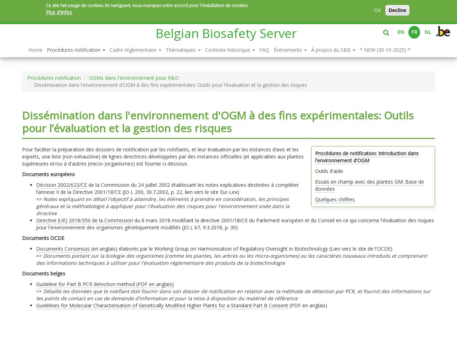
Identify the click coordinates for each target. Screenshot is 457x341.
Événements (290, 49)
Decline (397, 10)
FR (414, 32)
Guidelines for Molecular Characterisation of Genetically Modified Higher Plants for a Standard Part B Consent (162, 305)
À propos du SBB (333, 49)
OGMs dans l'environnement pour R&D (134, 77)
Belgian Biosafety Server (226, 33)
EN (400, 32)
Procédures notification (76, 49)
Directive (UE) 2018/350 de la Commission (84, 220)
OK (377, 10)
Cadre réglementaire (135, 49)
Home (35, 49)
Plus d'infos (59, 12)
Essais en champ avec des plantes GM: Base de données (369, 185)
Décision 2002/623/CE (61, 184)
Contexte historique (230, 49)
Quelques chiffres (335, 199)
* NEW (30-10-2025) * (385, 49)
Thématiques (183, 49)
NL (427, 32)
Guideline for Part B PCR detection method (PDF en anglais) (105, 284)
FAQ (264, 49)
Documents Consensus (63, 248)
